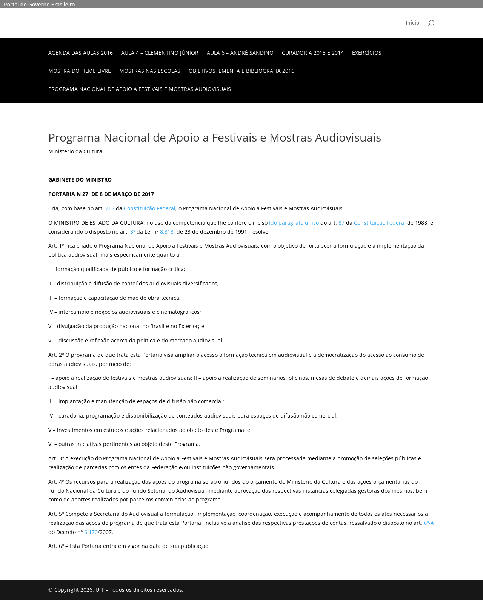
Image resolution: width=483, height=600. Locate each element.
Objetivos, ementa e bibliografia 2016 (241, 71)
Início (413, 23)
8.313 (167, 231)
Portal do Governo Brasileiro (39, 4)
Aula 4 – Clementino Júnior (159, 53)
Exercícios (366, 53)
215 (109, 208)
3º (132, 231)
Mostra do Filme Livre (79, 71)
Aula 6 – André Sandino (240, 53)
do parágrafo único (295, 222)
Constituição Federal (149, 208)
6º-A (429, 522)
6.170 (91, 531)
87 (341, 222)
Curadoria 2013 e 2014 (313, 53)
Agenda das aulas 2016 (80, 53)
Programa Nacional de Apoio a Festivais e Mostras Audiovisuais (139, 89)
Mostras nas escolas (149, 71)
